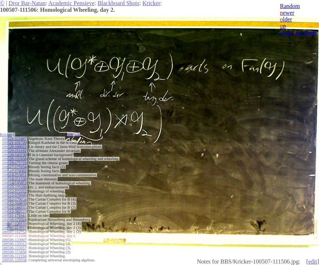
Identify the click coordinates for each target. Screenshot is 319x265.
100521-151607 (14, 139)
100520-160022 (14, 147)
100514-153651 (14, 175)
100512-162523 (14, 211)
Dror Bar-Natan (27, 3)
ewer (287, 13)
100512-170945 (14, 195)
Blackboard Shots (118, 3)
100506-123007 (14, 240)
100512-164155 (14, 207)
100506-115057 (14, 248)
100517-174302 (14, 171)
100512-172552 (14, 191)
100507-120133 (14, 224)
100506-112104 (14, 256)
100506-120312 (14, 244)
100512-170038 (14, 199)
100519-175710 (14, 163)
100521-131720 (14, 143)
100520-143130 (14, 155)
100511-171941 (14, 215)
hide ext (73, 134)
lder (286, 19)
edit (312, 261)
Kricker (151, 3)
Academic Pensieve (71, 3)
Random (290, 6)
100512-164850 (14, 203)
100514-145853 (14, 183)
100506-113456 (14, 252)
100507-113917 (14, 228)
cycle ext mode (298, 32)
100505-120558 (14, 260)
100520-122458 (14, 159)
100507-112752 (14, 232)
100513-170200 (14, 187)
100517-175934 (14, 167)
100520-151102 (14, 151)
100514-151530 (14, 179)
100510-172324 (14, 220)
